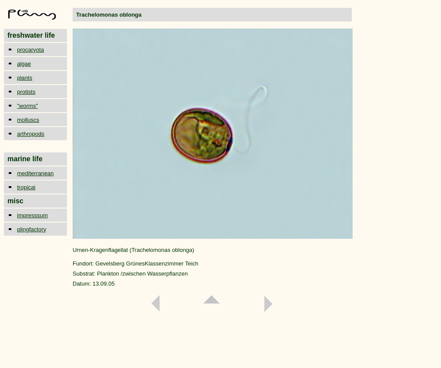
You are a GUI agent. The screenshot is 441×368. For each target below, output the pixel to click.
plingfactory (31, 229)
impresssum (32, 215)
